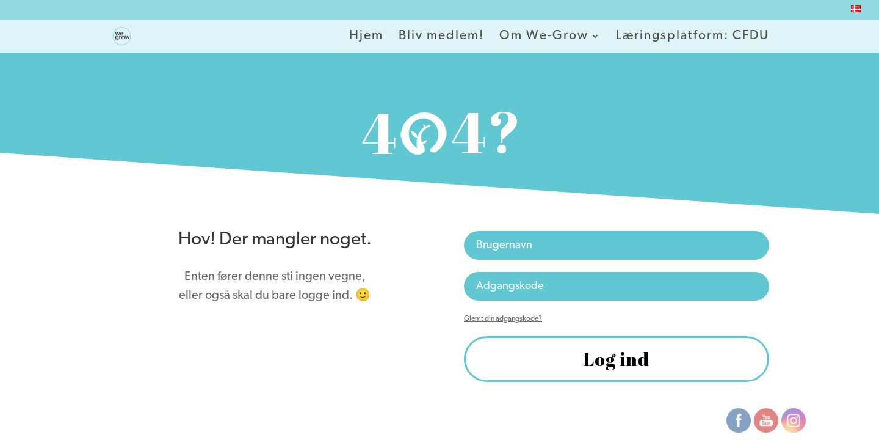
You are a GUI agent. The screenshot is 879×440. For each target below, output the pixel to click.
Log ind (616, 359)
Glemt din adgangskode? (503, 319)
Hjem (366, 36)
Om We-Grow (543, 36)
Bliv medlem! (441, 36)
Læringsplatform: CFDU (692, 36)
